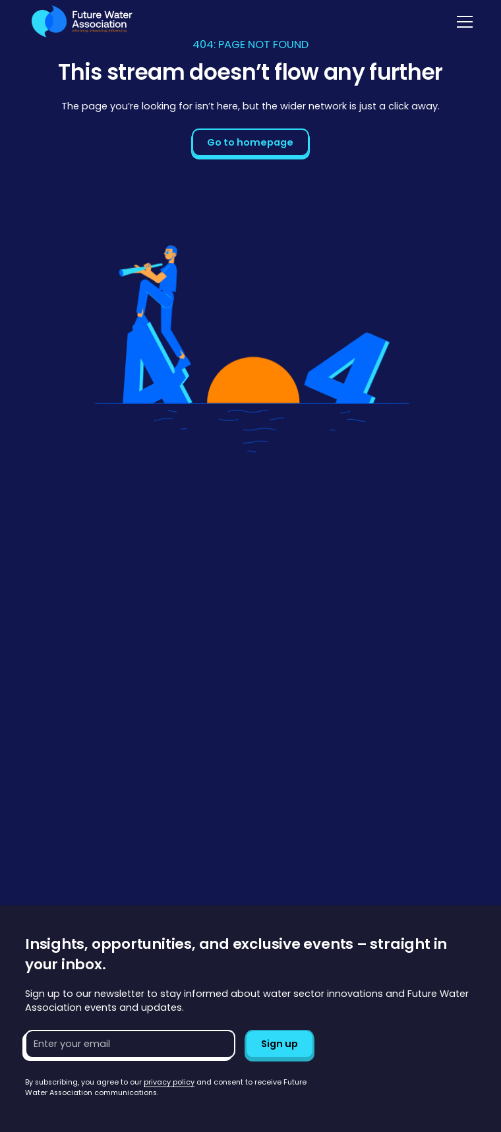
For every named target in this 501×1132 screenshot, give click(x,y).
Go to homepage (250, 142)
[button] (462, 22)
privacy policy (169, 1082)
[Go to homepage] (79, 21)
